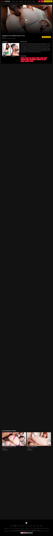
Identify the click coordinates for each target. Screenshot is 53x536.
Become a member (48, 1)
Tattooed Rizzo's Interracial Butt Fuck (9, 446)
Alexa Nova (4, 56)
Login (42, 1)
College (27, 59)
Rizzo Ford (7, 447)
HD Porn (31, 61)
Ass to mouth (23, 59)
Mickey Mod (13, 56)
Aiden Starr (4, 448)
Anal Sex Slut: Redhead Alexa (32, 446)
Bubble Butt (39, 59)
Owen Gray (28, 447)
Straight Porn (27, 61)
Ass (42, 59)
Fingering (22, 61)
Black (45, 59)
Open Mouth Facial (33, 59)
